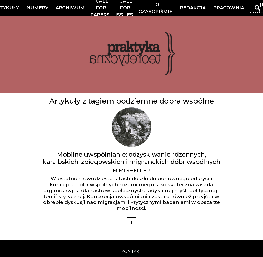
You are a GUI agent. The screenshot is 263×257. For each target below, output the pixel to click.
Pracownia (228, 8)
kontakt (131, 251)
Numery (37, 8)
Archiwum (70, 8)
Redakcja (193, 8)
